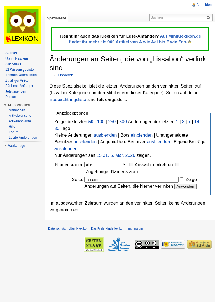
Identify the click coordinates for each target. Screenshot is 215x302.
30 (56, 128)
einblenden (142, 135)
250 (112, 121)
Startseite (12, 53)
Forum (13, 132)
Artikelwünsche (20, 116)
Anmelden (204, 5)
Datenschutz (57, 228)
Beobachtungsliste (68, 99)
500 (123, 121)
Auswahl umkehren (154, 165)
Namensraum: (69, 165)
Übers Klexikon (16, 59)
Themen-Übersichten (21, 75)
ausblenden (105, 135)
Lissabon (65, 75)
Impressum (135, 228)
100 (101, 121)
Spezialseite (56, 18)
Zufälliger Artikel (17, 81)
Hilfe (12, 127)
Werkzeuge (16, 146)
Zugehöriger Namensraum (112, 171)
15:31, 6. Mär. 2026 (116, 155)
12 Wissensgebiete (19, 70)
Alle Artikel (13, 64)
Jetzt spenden (15, 91)
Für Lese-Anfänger (19, 86)
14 (196, 121)
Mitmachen (17, 110)
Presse (10, 97)
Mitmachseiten (19, 105)
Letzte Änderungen (23, 137)
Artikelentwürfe (20, 121)
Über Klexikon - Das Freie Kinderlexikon (96, 228)
